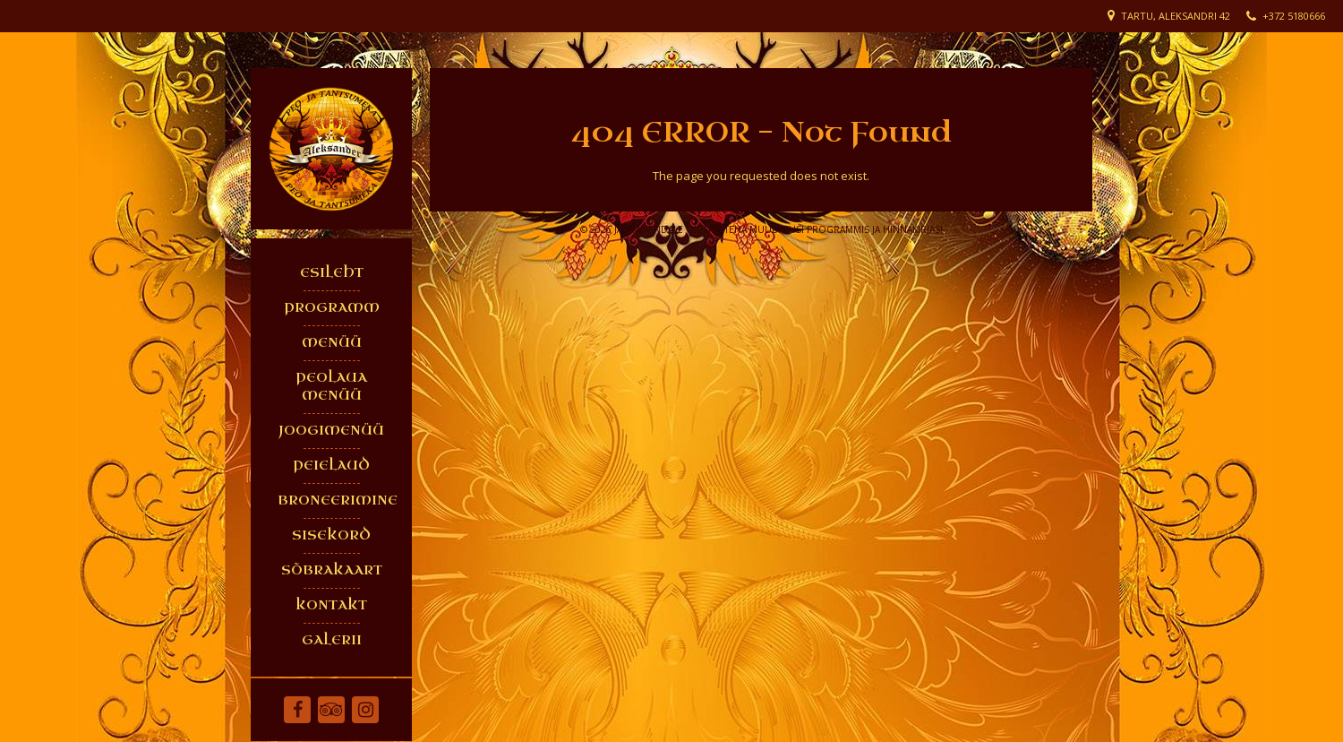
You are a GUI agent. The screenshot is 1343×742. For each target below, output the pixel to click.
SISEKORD (331, 535)
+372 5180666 (1293, 15)
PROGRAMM (332, 307)
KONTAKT (331, 605)
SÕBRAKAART (331, 570)
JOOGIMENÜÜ (331, 430)
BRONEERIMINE (336, 500)
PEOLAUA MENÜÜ (331, 386)
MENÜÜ (332, 342)
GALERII (332, 640)
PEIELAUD (331, 465)
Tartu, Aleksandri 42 (1175, 15)
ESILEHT (332, 272)
